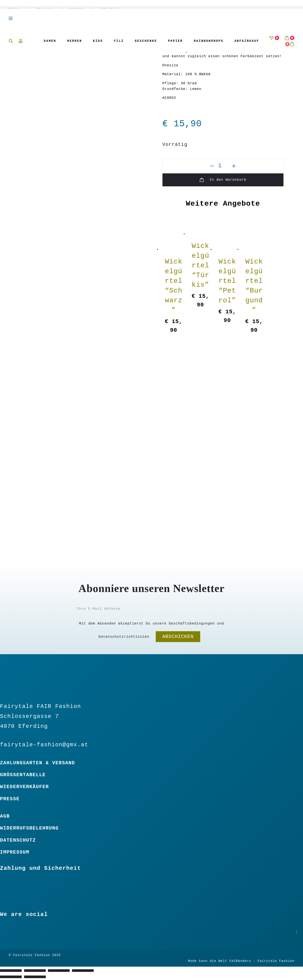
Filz (119, 41)
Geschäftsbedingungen (192, 624)
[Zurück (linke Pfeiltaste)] (11, 977)
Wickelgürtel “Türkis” (200, 265)
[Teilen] (59, 970)
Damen (50, 41)
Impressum (14, 852)
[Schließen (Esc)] (83, 970)
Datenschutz (18, 840)
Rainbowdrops (208, 41)
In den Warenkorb (223, 180)
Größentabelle (23, 775)
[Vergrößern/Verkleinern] (11, 970)
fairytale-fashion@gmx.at (44, 745)
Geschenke (146, 41)
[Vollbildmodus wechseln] (35, 970)
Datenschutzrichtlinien (123, 637)
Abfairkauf (246, 41)
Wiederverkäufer (24, 787)
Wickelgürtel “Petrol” (227, 281)
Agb (5, 816)
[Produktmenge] (223, 166)
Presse (10, 799)
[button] (212, 166)
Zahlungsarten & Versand (37, 763)
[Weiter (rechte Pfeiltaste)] (35, 977)
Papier (175, 41)
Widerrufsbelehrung (29, 828)
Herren (74, 41)
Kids (98, 41)
